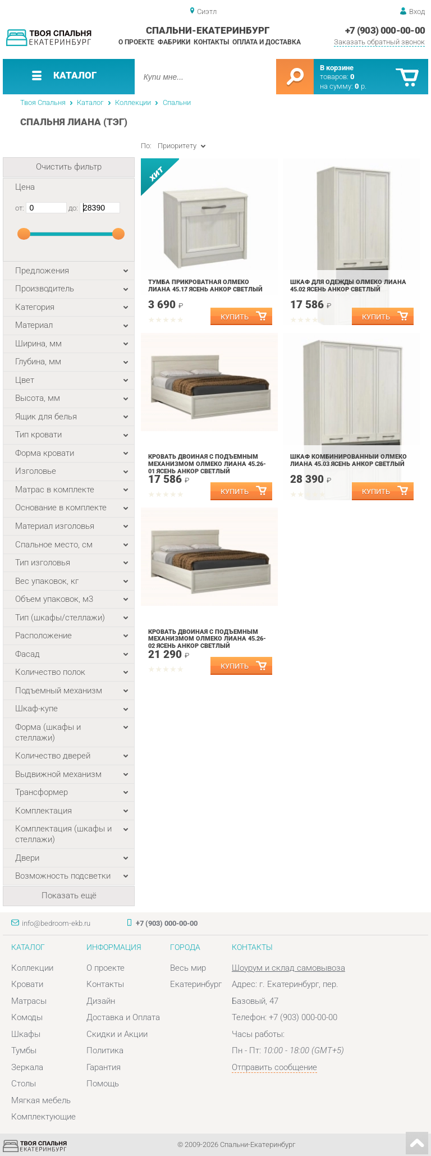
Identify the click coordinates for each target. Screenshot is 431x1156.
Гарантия (103, 1067)
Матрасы (29, 1001)
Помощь (102, 1084)
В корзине (337, 67)
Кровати (27, 984)
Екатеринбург (196, 984)
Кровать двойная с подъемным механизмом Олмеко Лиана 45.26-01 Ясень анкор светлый (207, 463)
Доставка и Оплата (123, 1017)
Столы (23, 1084)
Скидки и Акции (117, 1034)
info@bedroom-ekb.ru (56, 923)
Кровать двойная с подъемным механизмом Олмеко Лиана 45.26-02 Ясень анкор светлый (207, 639)
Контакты (211, 42)
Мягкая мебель (41, 1100)
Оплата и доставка (266, 42)
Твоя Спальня (43, 102)
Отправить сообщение (274, 1067)
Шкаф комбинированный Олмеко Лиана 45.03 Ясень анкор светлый (348, 460)
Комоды (27, 1017)
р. (360, 86)
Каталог (90, 102)
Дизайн (100, 1001)
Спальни (177, 102)
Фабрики (174, 42)
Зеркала (27, 1067)
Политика (104, 1050)
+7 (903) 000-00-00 (385, 30)
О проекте (136, 42)
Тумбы (23, 1050)
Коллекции (133, 102)
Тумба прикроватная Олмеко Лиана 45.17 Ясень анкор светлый (205, 285)
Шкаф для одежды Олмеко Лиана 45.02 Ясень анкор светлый (348, 285)
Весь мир (188, 968)
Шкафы (25, 1034)
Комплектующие (43, 1117)
